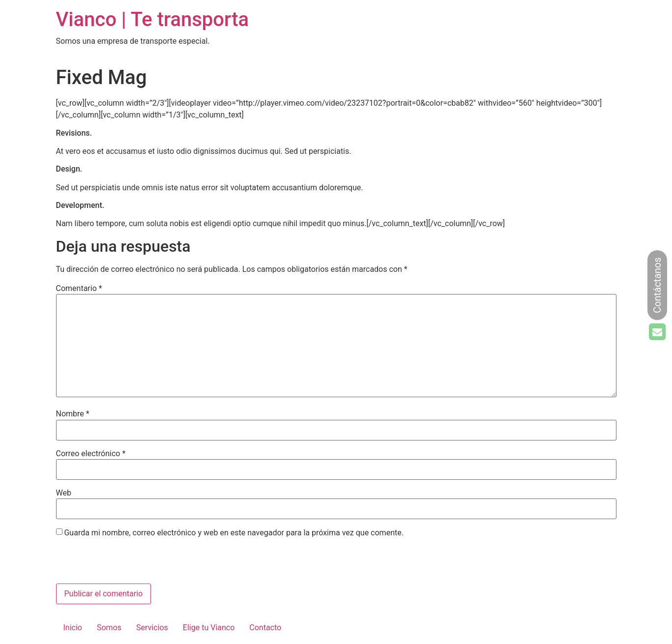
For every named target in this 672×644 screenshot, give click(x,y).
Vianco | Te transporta (152, 19)
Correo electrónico (91, 454)
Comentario (79, 289)
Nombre (72, 414)
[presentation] (123, 562)
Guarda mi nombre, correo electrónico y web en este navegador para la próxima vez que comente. (233, 533)
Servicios (152, 627)
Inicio (72, 627)
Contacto (265, 627)
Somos (109, 627)
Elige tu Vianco (208, 627)
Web (63, 493)
